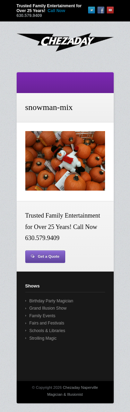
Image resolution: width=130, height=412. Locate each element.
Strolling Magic (43, 338)
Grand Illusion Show (48, 308)
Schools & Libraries (47, 330)
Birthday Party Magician (51, 301)
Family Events (42, 315)
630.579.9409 (29, 15)
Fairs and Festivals (46, 323)
